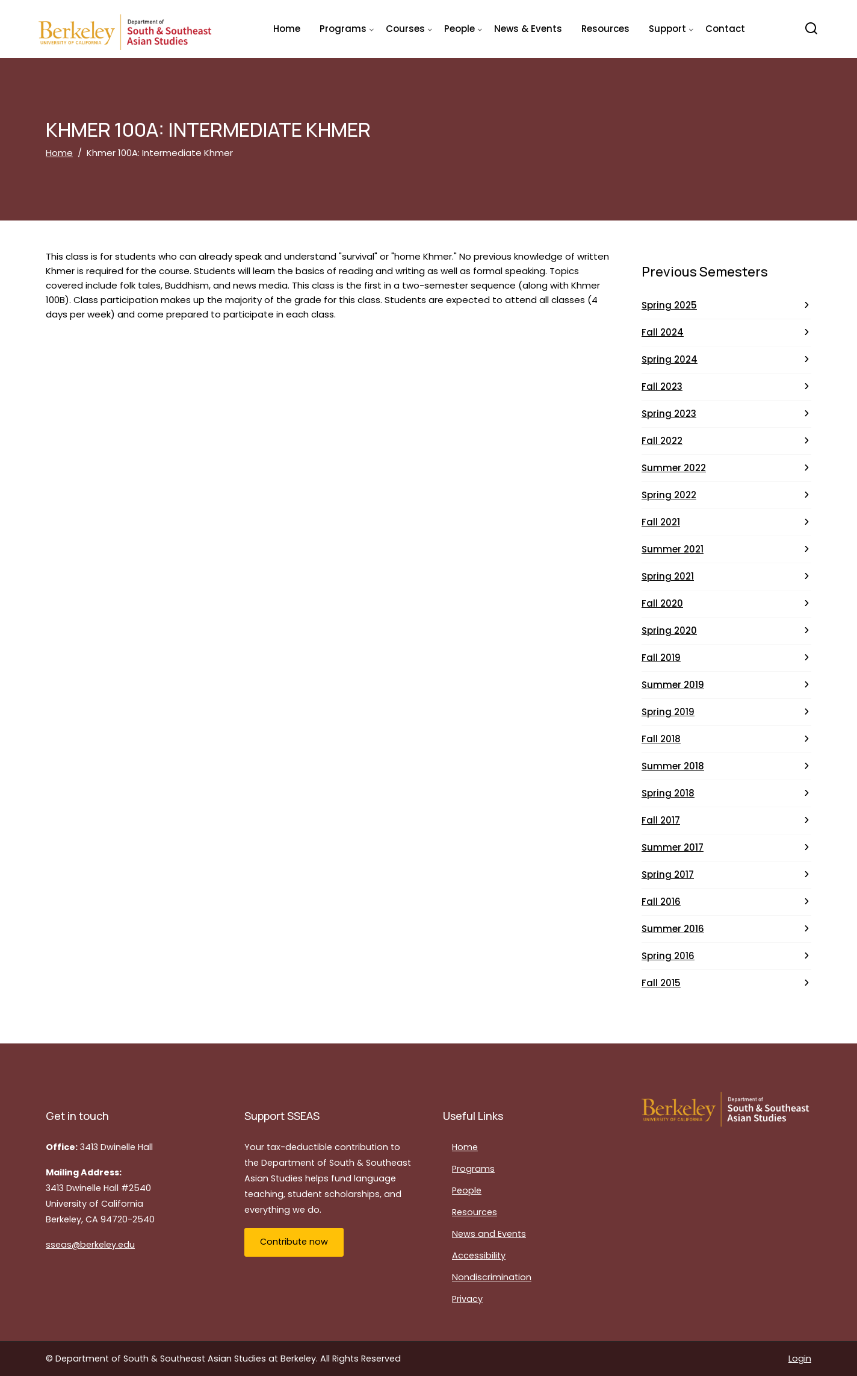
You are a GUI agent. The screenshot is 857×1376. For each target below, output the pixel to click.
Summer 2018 (673, 766)
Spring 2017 (668, 874)
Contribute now (294, 1242)
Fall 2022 (662, 440)
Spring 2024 (670, 359)
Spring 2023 (669, 413)
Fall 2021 (661, 522)
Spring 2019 (668, 711)
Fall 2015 (661, 983)
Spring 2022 (669, 495)
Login (799, 1359)
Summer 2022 (674, 467)
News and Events (489, 1234)
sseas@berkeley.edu (90, 1245)
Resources (605, 28)
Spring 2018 (668, 793)
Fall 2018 (661, 739)
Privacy (467, 1299)
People (466, 1190)
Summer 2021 (673, 549)
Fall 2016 (661, 901)
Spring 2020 (669, 630)
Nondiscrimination (491, 1277)
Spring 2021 (668, 576)
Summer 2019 (673, 684)
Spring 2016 (668, 955)
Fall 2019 (661, 657)
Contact (725, 28)
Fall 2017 (661, 820)
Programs (473, 1169)
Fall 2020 (662, 603)
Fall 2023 (662, 386)
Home (286, 28)
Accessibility (479, 1255)
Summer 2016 (673, 928)
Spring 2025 (669, 305)
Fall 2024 (663, 332)
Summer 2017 (673, 847)
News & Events (528, 28)
